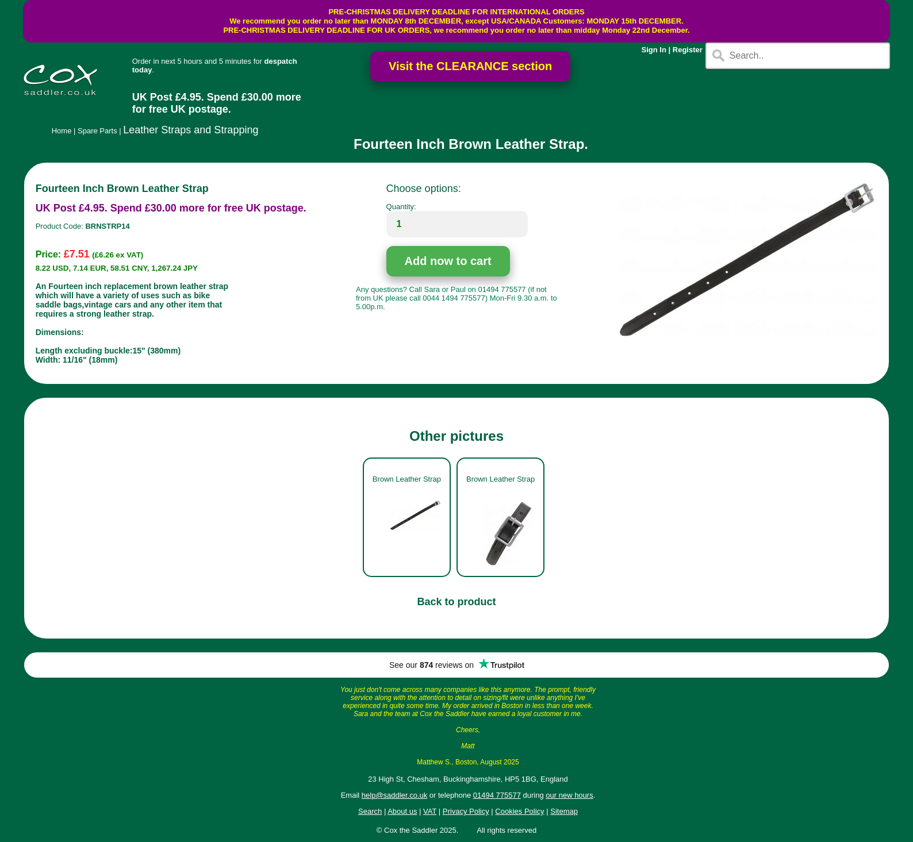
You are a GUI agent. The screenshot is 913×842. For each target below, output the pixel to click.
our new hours (569, 795)
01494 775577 (497, 795)
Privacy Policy (466, 811)
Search (370, 811)
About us (402, 811)
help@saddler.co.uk (394, 795)
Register (688, 49)
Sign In (654, 49)
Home (62, 130)
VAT (429, 811)
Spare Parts (97, 130)
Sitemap (564, 811)
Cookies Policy (519, 811)
